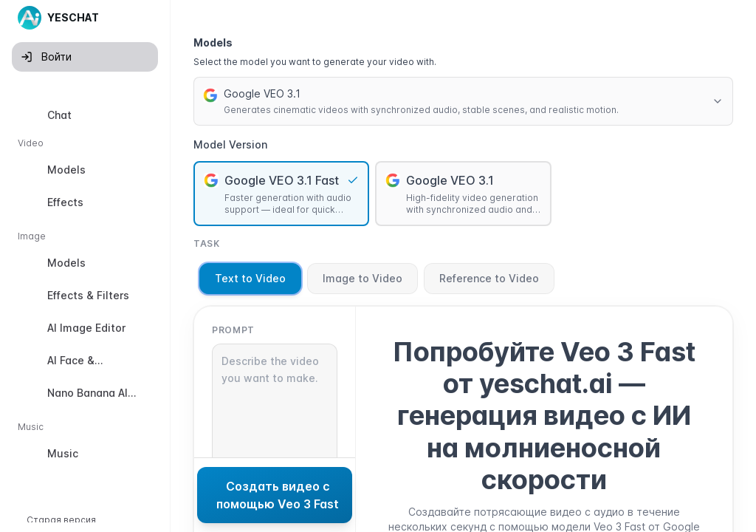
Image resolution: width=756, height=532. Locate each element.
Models (213, 42)
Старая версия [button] (61, 519)
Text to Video (250, 278)
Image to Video (362, 278)
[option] (85, 115)
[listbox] (85, 287)
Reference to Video (489, 278)
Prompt (233, 329)
